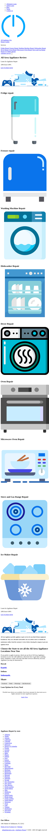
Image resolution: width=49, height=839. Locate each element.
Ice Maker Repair (10, 51)
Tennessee (8, 802)
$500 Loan (26, 706)
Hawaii (7, 751)
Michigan (7, 770)
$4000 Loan (26, 715)
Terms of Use (5, 827)
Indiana (7, 756)
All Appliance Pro (6, 40)
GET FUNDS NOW (7, 68)
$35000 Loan (10, 726)
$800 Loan (26, 709)
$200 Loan (26, 703)
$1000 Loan (9, 712)
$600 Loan (42, 706)
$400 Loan (9, 706)
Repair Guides (5, 42)
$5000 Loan (42, 715)
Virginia (7, 807)
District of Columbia (11, 746)
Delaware (7, 745)
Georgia (7, 750)
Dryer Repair (5, 50)
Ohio (6, 790)
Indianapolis (6, 675)
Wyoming (7, 812)
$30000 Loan (42, 723)
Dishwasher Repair (40, 48)
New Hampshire (9, 782)
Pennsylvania (9, 795)
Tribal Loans (10, 5)
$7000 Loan (26, 718)
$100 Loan (9, 703)
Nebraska (7, 778)
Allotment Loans (11, 4)
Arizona (7, 738)
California (8, 739)
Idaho (6, 753)
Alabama (7, 734)
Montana (7, 777)
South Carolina (9, 798)
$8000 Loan (42, 718)
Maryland (7, 766)
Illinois (7, 755)
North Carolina (9, 787)
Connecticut (8, 743)
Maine (6, 765)
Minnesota (8, 771)
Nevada (7, 780)
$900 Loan (42, 709)
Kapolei (4, 668)
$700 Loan (9, 709)
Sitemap (19, 827)
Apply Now (24, 697)
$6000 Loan (9, 718)
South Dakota (9, 800)
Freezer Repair (13, 48)
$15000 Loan (42, 721)
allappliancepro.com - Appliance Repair (14, 830)
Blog (7, 7)
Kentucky (7, 761)
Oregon (7, 793)
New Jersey (8, 783)
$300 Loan (42, 703)
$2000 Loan (42, 712)
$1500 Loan (26, 712)
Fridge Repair (5, 48)
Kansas (7, 760)
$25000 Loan (26, 723)
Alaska (7, 736)
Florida (7, 748)
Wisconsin (8, 810)
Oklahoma (8, 792)
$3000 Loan (9, 715)
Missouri (7, 775)
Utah (6, 805)
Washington (8, 809)
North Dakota (9, 788)
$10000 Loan (26, 721)
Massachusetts (9, 768)
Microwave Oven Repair (24, 50)
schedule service (6, 53)
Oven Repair (13, 50)
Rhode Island (9, 797)
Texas (6, 803)
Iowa (6, 758)
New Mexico (8, 785)
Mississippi (8, 773)
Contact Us (13, 827)
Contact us (9, 11)
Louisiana (7, 763)
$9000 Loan (9, 721)
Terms (8, 9)
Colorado (7, 741)
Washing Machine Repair (26, 48)
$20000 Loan (10, 723)
